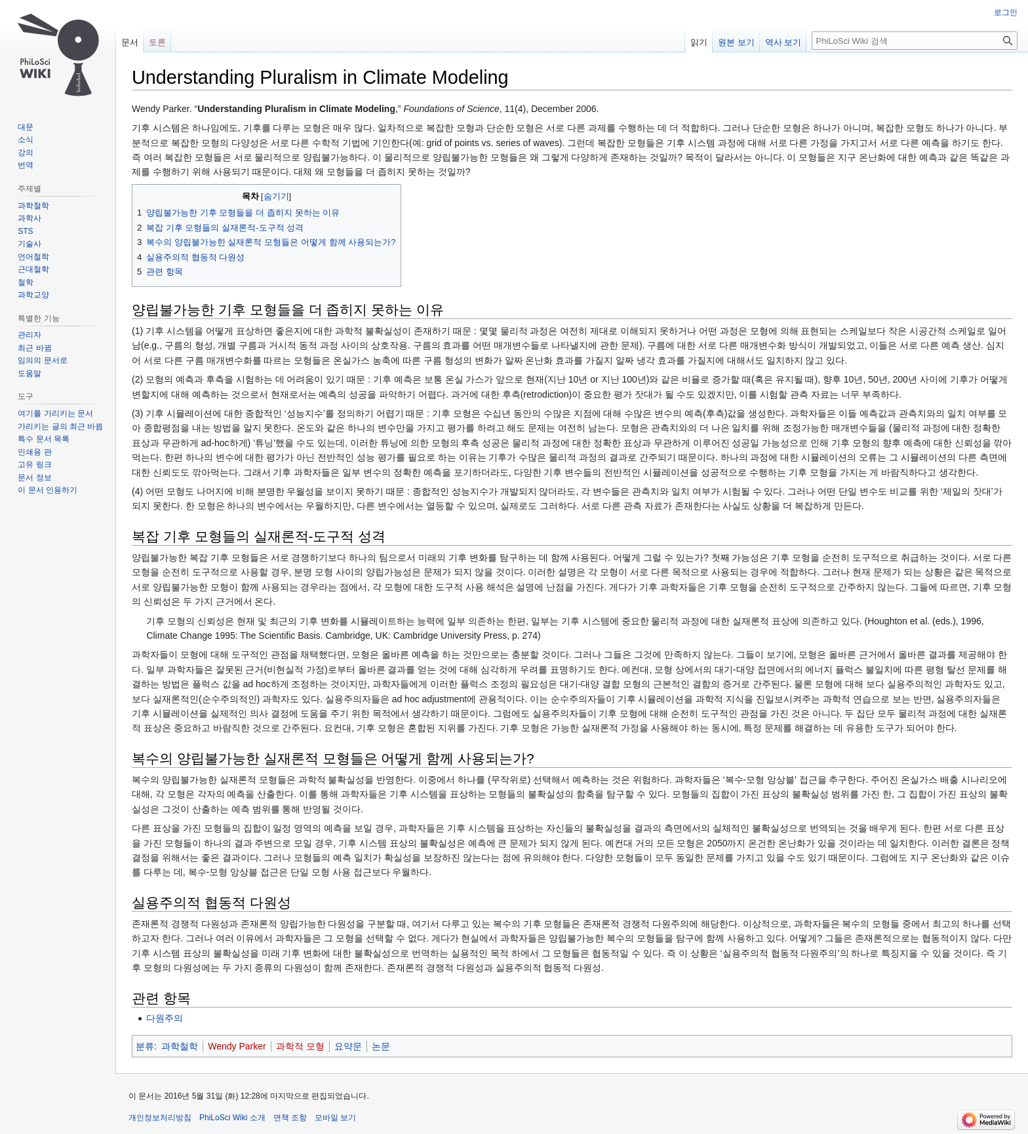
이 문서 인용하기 (47, 490)
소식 (25, 139)
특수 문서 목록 (43, 439)
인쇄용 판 (34, 452)
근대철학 (33, 269)
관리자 (29, 334)
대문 (25, 127)
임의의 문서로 (42, 360)
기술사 (29, 243)
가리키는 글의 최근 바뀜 (60, 426)
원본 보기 (736, 42)
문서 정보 (34, 477)
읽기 (698, 42)
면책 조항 (290, 1117)
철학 (25, 282)
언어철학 (33, 256)
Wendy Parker (237, 1046)
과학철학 (179, 1046)
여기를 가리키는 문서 (55, 413)
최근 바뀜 (34, 347)
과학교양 (33, 294)
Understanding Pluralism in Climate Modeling (296, 109)
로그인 (1006, 12)
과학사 (29, 218)
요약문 (348, 1046)
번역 (25, 165)
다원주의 (164, 1018)
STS (25, 231)
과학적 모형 (300, 1046)
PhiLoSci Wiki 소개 (232, 1117)
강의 (25, 152)
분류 (145, 1046)
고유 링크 (34, 464)
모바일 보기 (335, 1117)
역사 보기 (783, 42)
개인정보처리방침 (159, 1117)
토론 (157, 42)
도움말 (29, 373)
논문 (381, 1046)
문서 (129, 42)
